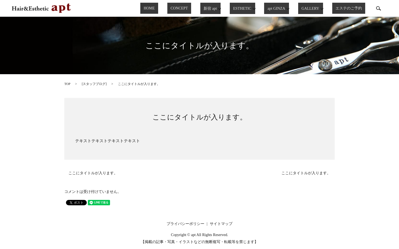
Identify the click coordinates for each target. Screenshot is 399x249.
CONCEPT (192, 8)
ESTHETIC (248, 8)
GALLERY (315, 8)
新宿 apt (217, 8)
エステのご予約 (352, 8)
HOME (169, 8)
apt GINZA (282, 8)
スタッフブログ (94, 84)
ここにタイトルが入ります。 (199, 117)
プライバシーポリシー (185, 224)
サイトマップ (221, 224)
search (378, 8)
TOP (67, 84)
